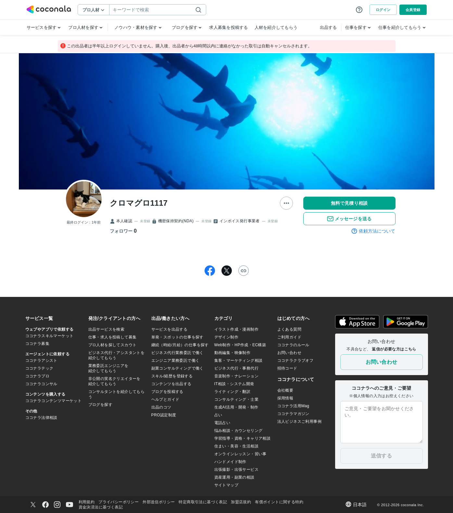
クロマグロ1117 (139, 203)
